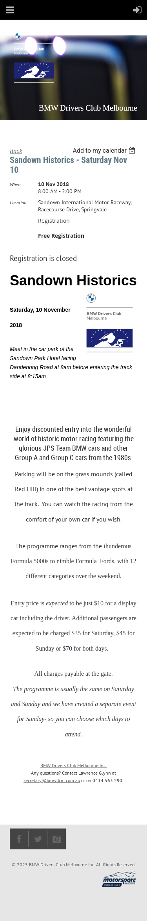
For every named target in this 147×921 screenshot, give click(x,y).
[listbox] (105, 150)
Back (16, 151)
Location (18, 202)
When (15, 184)
